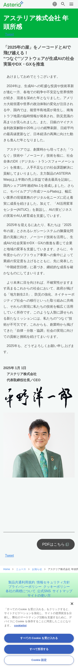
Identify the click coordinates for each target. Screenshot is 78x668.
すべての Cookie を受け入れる (39, 638)
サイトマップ (62, 591)
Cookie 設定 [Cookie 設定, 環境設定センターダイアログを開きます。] (39, 660)
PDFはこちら (53, 544)
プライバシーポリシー (25, 586)
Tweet (9, 34)
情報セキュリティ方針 (53, 582)
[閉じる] (72, 603)
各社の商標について (21, 591)
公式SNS (44, 591)
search (63, 4)
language (54, 4)
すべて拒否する (39, 649)
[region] (39, 633)
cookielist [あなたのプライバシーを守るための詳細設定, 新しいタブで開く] (20, 625)
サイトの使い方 (39, 595)
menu (71, 4)
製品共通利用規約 (21, 582)
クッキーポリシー (56, 586)
